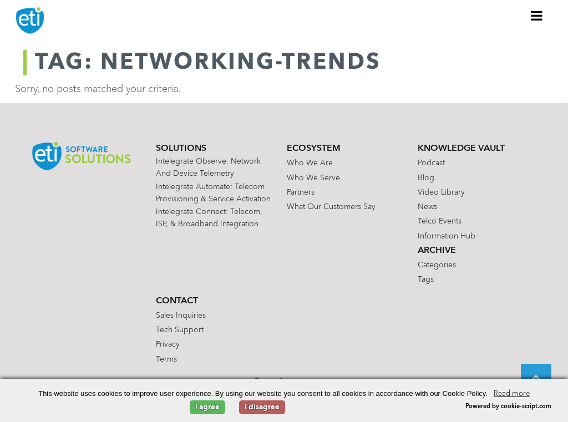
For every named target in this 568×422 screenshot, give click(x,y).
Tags (426, 279)
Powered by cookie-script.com (508, 407)
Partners (301, 192)
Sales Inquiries (181, 315)
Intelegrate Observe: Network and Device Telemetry (208, 167)
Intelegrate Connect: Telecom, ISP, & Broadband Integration (209, 218)
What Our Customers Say (331, 207)
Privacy (168, 344)
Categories (437, 265)
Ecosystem (314, 148)
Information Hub (446, 236)
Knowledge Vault (461, 148)
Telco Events (440, 221)
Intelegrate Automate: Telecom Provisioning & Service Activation (213, 193)
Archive (437, 250)
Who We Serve (313, 178)
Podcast (431, 163)
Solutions (181, 148)
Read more (512, 394)
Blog (426, 178)
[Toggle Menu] (537, 15)
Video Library (441, 192)
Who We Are (310, 163)
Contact (177, 301)
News (427, 207)
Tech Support (180, 330)
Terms (166, 359)
